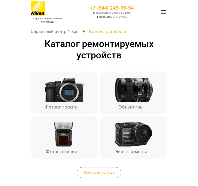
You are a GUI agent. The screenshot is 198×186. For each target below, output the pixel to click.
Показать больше (99, 172)
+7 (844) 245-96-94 (112, 8)
